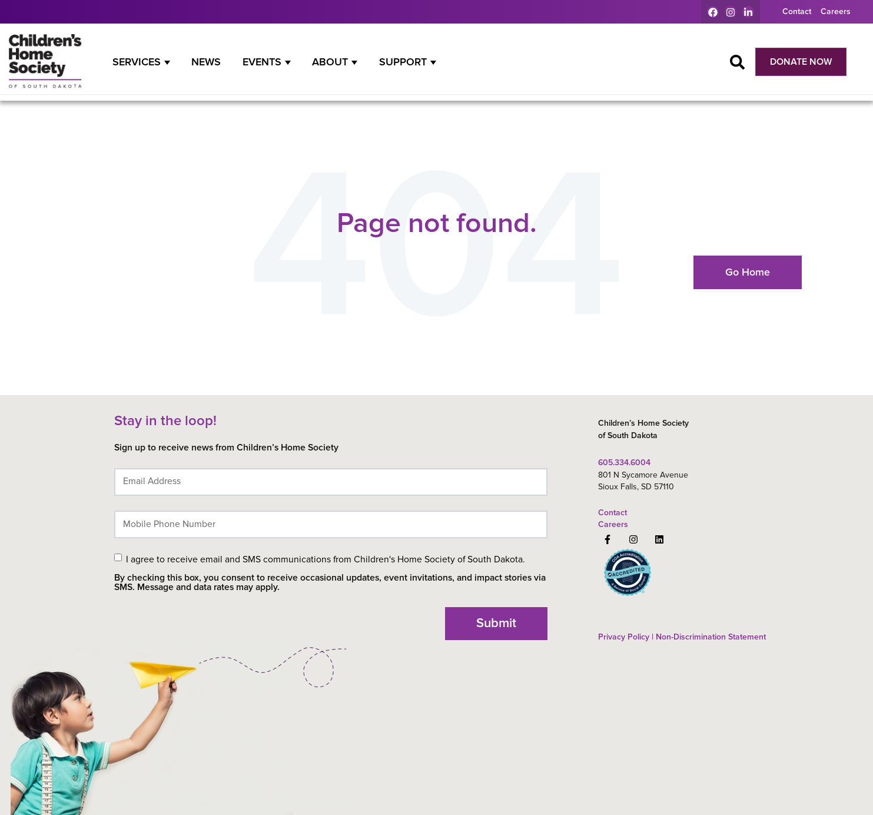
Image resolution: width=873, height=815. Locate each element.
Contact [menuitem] (796, 11)
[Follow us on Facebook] (607, 539)
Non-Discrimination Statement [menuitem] (709, 637)
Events (262, 61)
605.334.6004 (624, 463)
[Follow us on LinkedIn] (659, 539)
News (206, 61)
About (330, 61)
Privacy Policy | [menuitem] (625, 637)
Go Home (747, 272)
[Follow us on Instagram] (633, 539)
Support (403, 61)
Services (136, 61)
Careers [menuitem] (836, 11)
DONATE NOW (801, 62)
